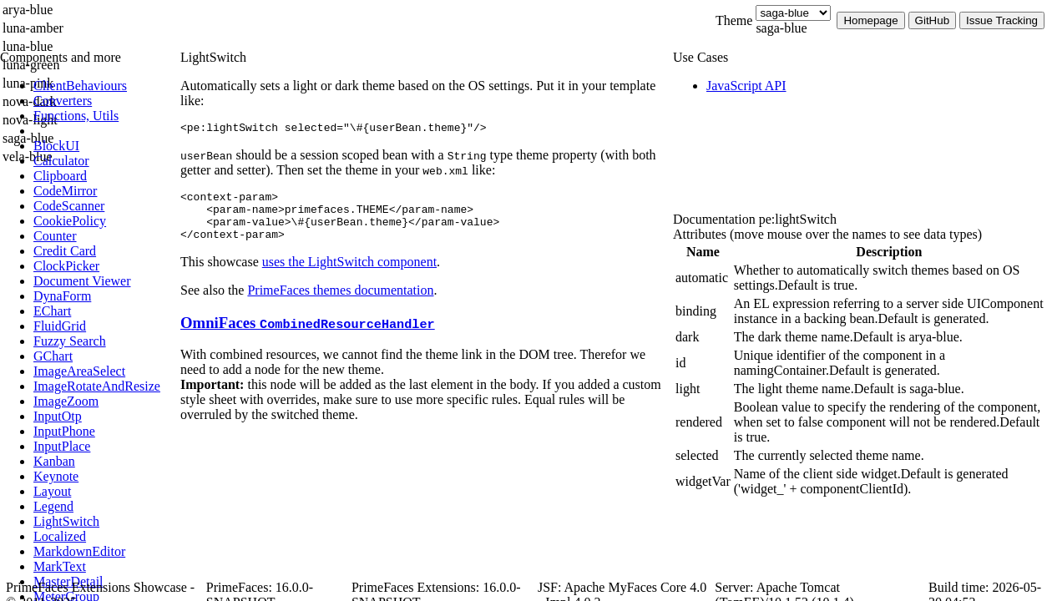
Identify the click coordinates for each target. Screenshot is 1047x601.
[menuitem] (104, 85)
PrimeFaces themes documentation (340, 302)
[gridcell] (703, 278)
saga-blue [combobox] (781, 28)
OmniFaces (307, 335)
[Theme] (793, 13)
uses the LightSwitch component (349, 274)
